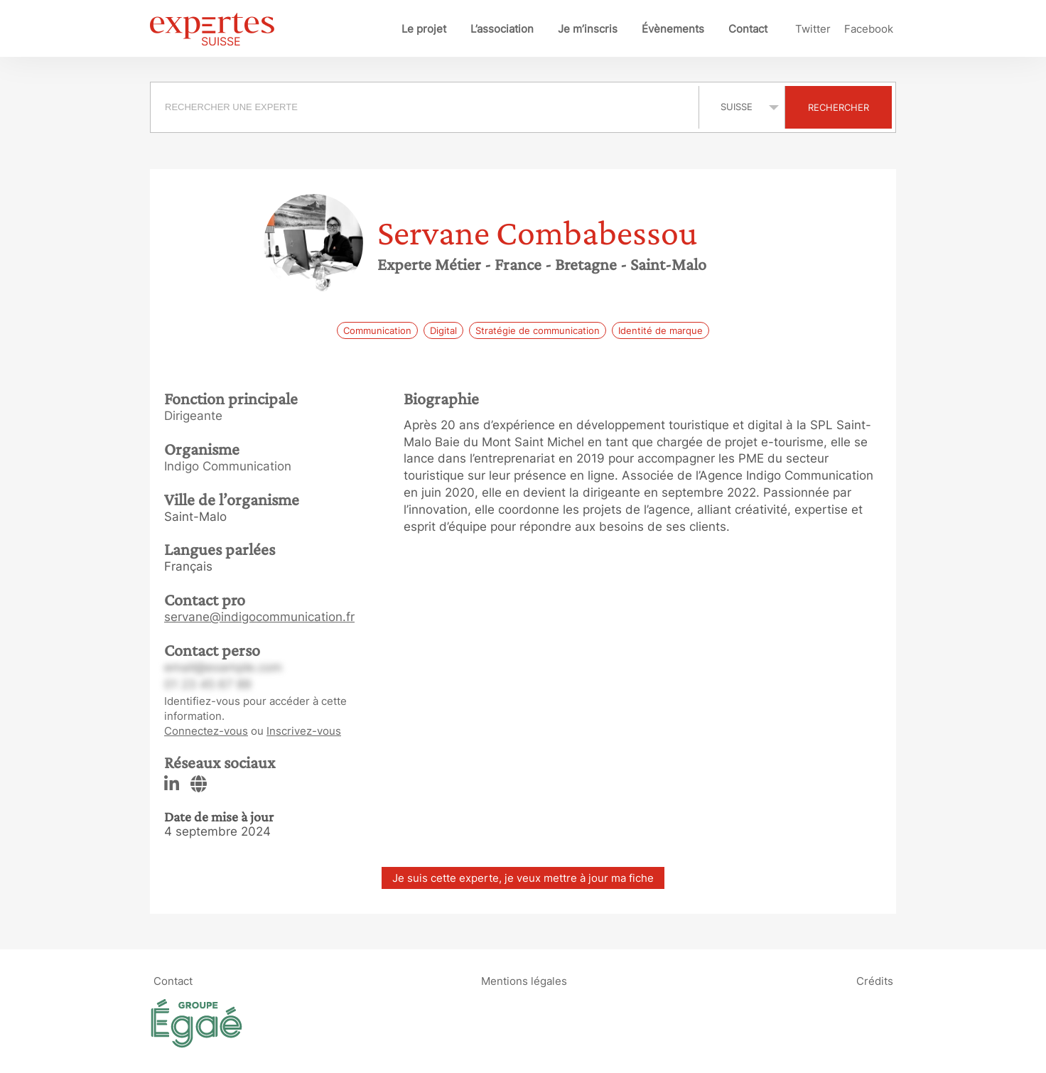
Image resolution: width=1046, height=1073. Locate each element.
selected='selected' (741, 106)
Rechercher (838, 107)
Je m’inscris (588, 29)
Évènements (673, 29)
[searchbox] (425, 107)
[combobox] (426, 107)
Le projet (423, 29)
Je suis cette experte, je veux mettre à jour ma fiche (523, 878)
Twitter (813, 29)
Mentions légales (524, 981)
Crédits (874, 981)
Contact (747, 29)
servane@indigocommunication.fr (259, 617)
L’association (502, 29)
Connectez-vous (206, 731)
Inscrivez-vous (303, 731)
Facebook (868, 29)
